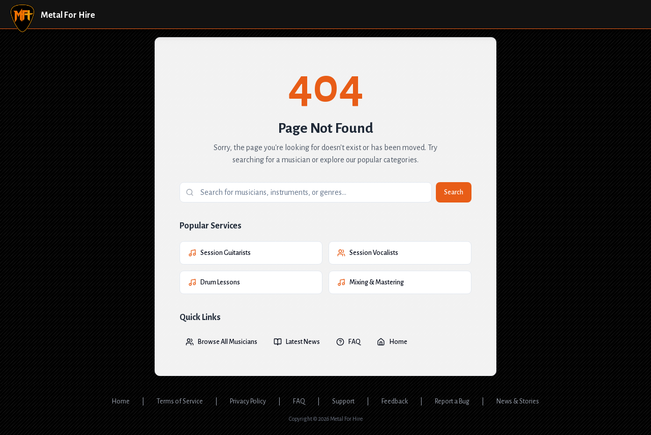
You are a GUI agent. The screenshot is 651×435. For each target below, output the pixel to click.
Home (392, 342)
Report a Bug (452, 401)
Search (453, 192)
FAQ (348, 342)
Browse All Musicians (221, 342)
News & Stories (517, 401)
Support (343, 401)
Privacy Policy (248, 401)
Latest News (297, 342)
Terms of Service (180, 401)
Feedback (394, 401)
